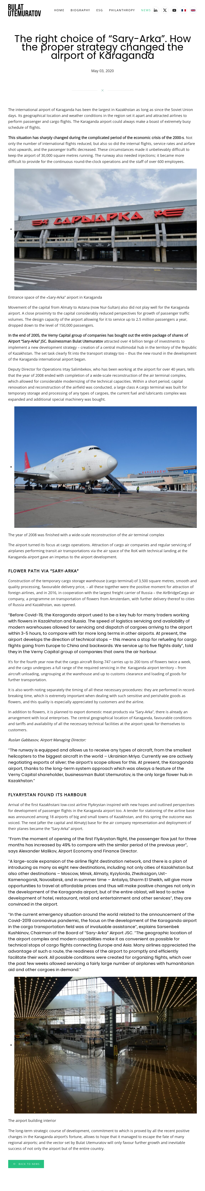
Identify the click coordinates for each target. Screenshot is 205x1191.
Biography (80, 10)
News (146, 10)
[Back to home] (24, 10)
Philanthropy (122, 10)
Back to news (24, 1164)
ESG (99, 10)
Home (59, 10)
